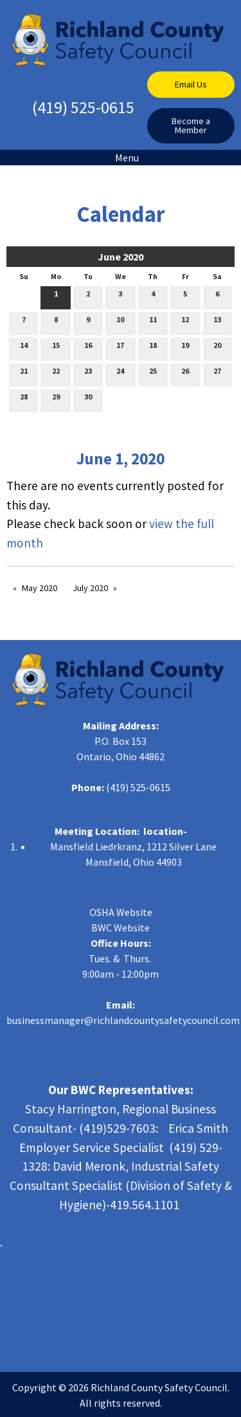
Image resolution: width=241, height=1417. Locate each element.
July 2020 (90, 588)
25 (153, 373)
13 (217, 322)
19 (185, 348)
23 (88, 373)
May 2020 (39, 588)
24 (120, 373)
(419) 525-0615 (83, 107)
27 (217, 373)
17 (120, 348)
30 (88, 399)
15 (56, 348)
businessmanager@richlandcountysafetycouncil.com (123, 1020)
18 (153, 348)
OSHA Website (120, 912)
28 (24, 399)
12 (185, 322)
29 (56, 399)
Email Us (191, 84)
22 (56, 373)
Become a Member (191, 125)
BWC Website (120, 927)
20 (217, 348)
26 (185, 373)
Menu (120, 157)
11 (153, 322)
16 (88, 348)
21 (24, 373)
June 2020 (120, 256)
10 (120, 322)
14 (24, 348)
